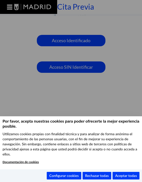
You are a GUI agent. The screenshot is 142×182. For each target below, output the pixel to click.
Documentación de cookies (21, 162)
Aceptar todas (126, 175)
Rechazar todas (97, 175)
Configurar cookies (64, 175)
